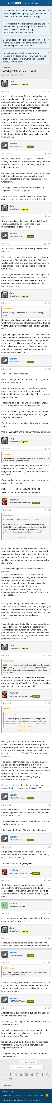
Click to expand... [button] (26, 538)
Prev (24, 1062)
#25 (49, 303)
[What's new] (43, 3)
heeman (7, 75)
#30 (49, 703)
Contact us (6, 1095)
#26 (49, 369)
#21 (49, 92)
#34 (49, 914)
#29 (49, 656)
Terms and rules (19, 1095)
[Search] (48, 3)
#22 (49, 154)
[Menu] (4, 3)
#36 (49, 963)
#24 (49, 244)
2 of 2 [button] (33, 1062)
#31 (49, 805)
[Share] (45, 91)
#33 (49, 880)
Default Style (8, 1091)
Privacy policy (32, 1095)
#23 (49, 216)
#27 (49, 449)
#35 (49, 938)
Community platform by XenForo (22, 1100)
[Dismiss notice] (48, 10)
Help (42, 1095)
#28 (49, 510)
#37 (49, 1008)
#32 (49, 847)
